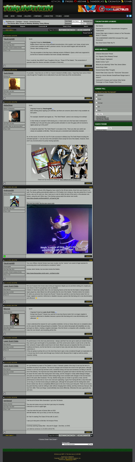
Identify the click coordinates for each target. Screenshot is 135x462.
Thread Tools (87, 33)
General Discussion (34, 21)
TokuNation (19, 21)
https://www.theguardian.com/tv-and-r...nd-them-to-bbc (43, 273)
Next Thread (53, 439)
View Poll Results (101, 116)
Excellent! (100, 95)
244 (67, 30)
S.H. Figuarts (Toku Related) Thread (107, 56)
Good (99, 99)
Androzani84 (9, 190)
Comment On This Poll (102, 118)
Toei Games (99, 26)
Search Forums (101, 124)
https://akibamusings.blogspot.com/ (70, 179)
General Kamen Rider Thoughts (105, 70)
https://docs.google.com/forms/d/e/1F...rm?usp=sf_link (43, 198)
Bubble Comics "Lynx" (102, 62)
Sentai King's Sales (101, 67)
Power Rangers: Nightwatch (104, 59)
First (61, 30)
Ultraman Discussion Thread (104, 54)
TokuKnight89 (9, 39)
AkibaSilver (8, 105)
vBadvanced (69, 459)
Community (43, 26)
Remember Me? (87, 21)
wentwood (8, 401)
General (26, 21)
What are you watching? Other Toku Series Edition (111, 64)
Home (6, 16)
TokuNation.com (10, 21)
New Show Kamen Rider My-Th (105, 43)
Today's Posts (67, 26)
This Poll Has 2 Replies (102, 119)
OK (99, 106)
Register (22, 26)
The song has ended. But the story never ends (40, 203)
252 (70, 30)
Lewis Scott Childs (11, 286)
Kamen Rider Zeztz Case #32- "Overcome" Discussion (112, 73)
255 (79, 30)
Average (100, 103)
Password (68, 23)
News (13, 16)
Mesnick (7, 309)
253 (73, 30)
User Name (68, 21)
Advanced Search (102, 130)
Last (88, 30)
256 (83, 30)
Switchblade (8, 73)
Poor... (99, 110)
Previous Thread (43, 439)
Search (86, 26)
